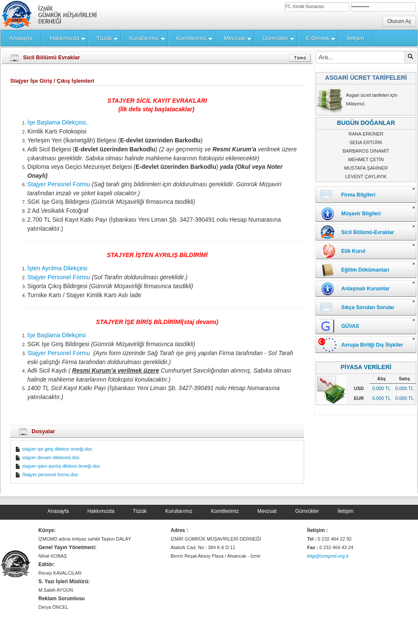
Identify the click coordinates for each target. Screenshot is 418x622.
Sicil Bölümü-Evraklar (367, 232)
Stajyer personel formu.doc (46, 474)
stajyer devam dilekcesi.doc (47, 457)
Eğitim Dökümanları (365, 270)
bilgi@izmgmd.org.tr (328, 555)
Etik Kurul (353, 251)
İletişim (345, 511)
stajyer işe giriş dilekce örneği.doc (54, 448)
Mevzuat (266, 511)
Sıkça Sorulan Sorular (368, 307)
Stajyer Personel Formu (58, 184)
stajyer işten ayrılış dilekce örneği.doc (57, 466)
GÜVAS (350, 326)
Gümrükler (307, 511)
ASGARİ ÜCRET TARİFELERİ (366, 77)
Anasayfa (58, 511)
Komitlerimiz (225, 511)
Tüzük (140, 511)
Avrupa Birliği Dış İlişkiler (372, 345)
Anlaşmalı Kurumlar (365, 289)
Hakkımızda (100, 511)
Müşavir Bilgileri (361, 214)
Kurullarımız (178, 511)
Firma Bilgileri (358, 195)
